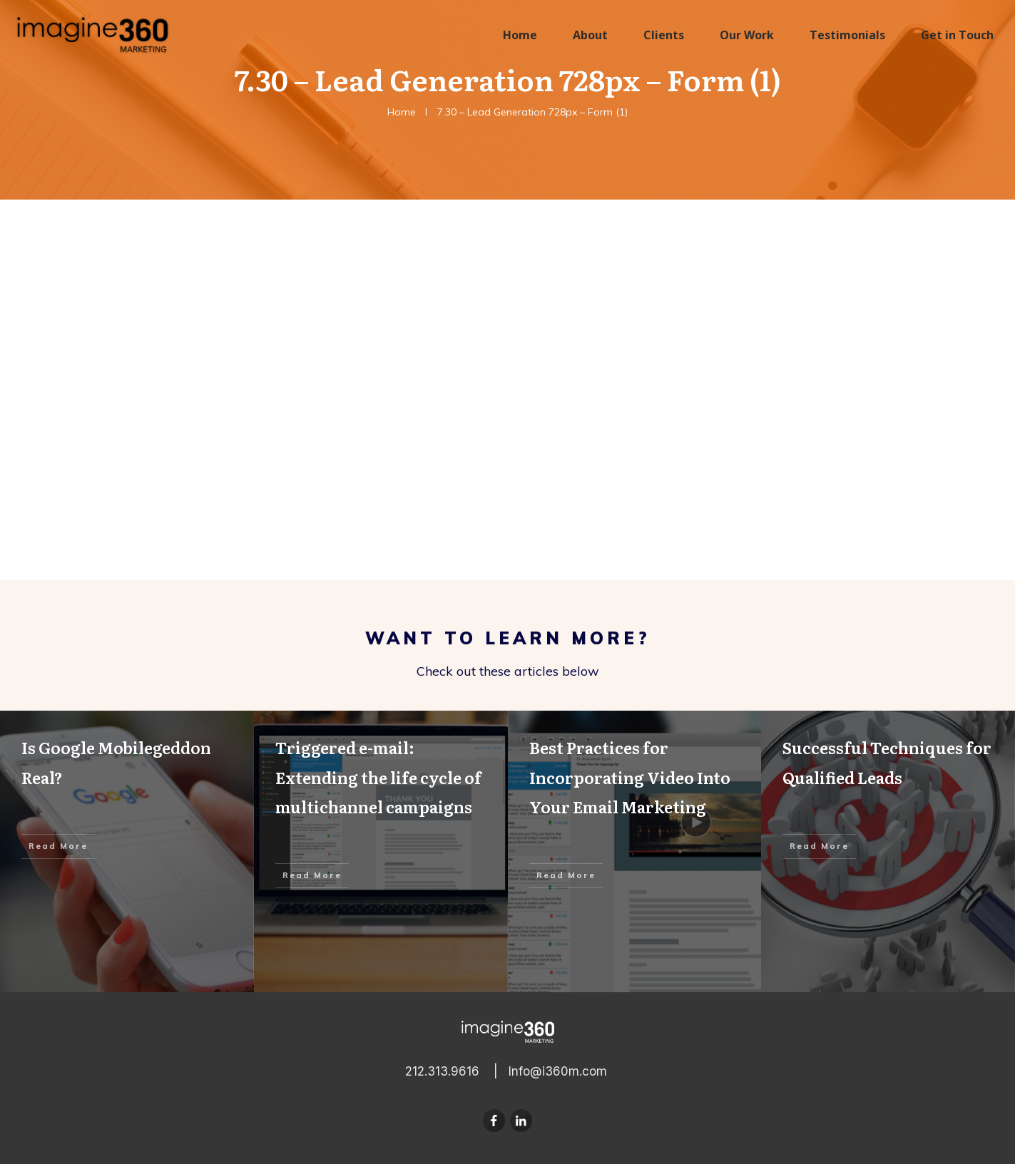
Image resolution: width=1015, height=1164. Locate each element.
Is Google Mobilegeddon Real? (127, 851)
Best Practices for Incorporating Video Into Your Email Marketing (635, 851)
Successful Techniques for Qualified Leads (888, 851)
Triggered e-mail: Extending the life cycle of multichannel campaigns (381, 851)
